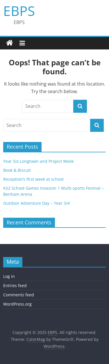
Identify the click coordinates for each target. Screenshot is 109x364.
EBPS (19, 11)
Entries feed (15, 285)
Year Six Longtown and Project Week (38, 161)
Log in (9, 276)
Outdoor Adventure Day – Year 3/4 (36, 203)
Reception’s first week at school (33, 179)
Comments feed (18, 295)
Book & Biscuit (17, 170)
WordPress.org (17, 304)
